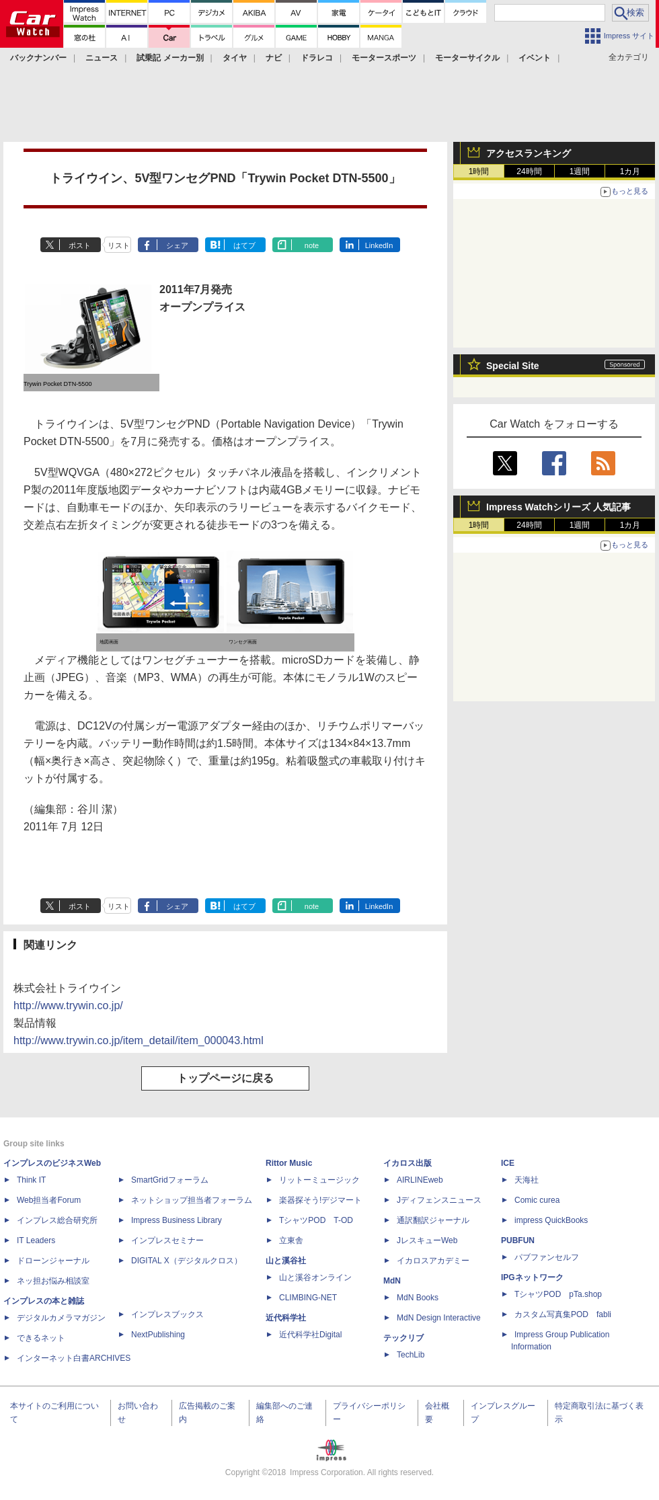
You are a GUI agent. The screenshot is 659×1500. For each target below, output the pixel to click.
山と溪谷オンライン (315, 1277)
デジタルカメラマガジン (61, 1318)
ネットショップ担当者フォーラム (191, 1200)
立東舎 (291, 1240)
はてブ (244, 245)
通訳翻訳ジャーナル (433, 1220)
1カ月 (630, 171)
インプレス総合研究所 (57, 1220)
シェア (177, 245)
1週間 (580, 171)
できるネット (41, 1338)
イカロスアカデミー (433, 1260)
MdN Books (417, 1297)
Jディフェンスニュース (439, 1200)
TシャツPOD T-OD (316, 1220)
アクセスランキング (528, 153)
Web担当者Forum (49, 1200)
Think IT (31, 1180)
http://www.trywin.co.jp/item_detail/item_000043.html (138, 1040)
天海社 (526, 1180)
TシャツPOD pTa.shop (558, 1294)
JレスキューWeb (427, 1240)
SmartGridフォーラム (169, 1180)
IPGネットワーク (532, 1277)
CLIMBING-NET (308, 1297)
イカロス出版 (407, 1163)
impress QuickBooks (551, 1220)
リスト (119, 245)
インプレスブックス (167, 1314)
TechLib (410, 1354)
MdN (392, 1281)
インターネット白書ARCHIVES (73, 1358)
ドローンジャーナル (53, 1260)
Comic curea (536, 1200)
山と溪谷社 (286, 1260)
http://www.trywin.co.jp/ (68, 1005)
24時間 (528, 171)
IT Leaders (36, 1240)
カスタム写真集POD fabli (562, 1314)
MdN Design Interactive (439, 1318)
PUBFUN (518, 1240)
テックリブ (403, 1338)
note (312, 245)
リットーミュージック (319, 1180)
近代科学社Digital (310, 1334)
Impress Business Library (176, 1220)
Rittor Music (289, 1163)
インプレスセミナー (167, 1240)
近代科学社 (286, 1318)
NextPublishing (158, 1334)
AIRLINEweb (420, 1180)
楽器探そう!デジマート (320, 1200)
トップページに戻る (225, 1078)
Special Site (512, 365)
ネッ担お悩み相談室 (53, 1281)
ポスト (80, 245)
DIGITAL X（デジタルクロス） (186, 1260)
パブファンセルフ (546, 1257)
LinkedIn (379, 245)
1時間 (479, 171)
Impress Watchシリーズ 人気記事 (558, 507)
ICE (507, 1163)
